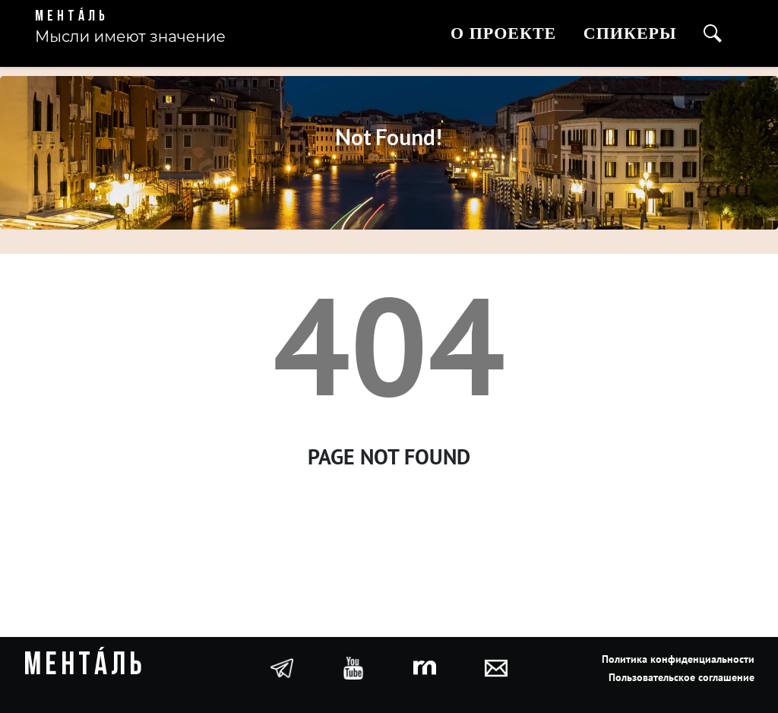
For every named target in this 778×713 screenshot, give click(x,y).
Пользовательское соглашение (681, 677)
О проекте (503, 33)
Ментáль (72, 16)
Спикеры (630, 33)
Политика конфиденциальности (678, 659)
